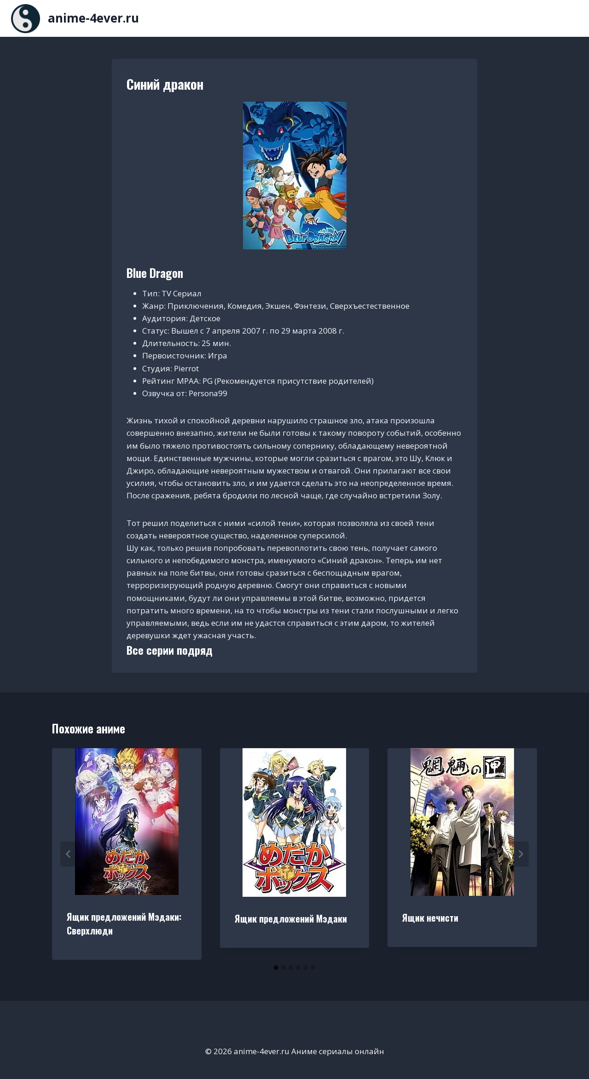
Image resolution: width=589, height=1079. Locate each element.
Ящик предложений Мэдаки (291, 918)
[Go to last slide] (68, 854)
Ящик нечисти (430, 917)
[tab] (276, 967)
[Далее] (520, 854)
